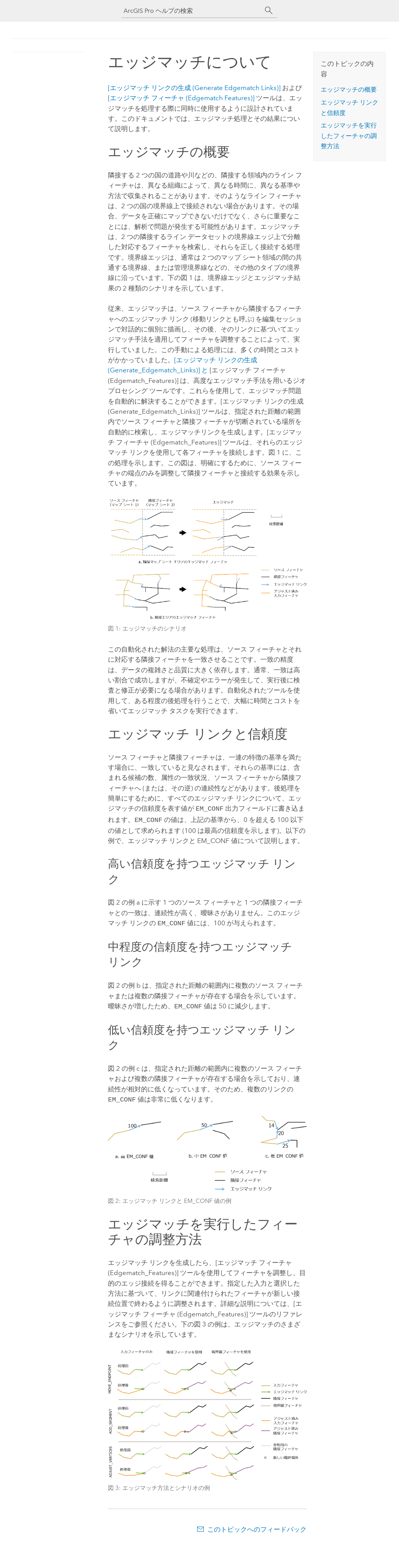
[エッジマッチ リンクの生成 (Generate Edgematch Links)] (194, 88)
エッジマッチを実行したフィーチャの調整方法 (349, 136)
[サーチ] (269, 10)
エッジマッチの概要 (349, 89)
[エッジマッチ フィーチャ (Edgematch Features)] (181, 98)
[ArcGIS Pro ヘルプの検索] (192, 11)
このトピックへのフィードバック (257, 1525)
